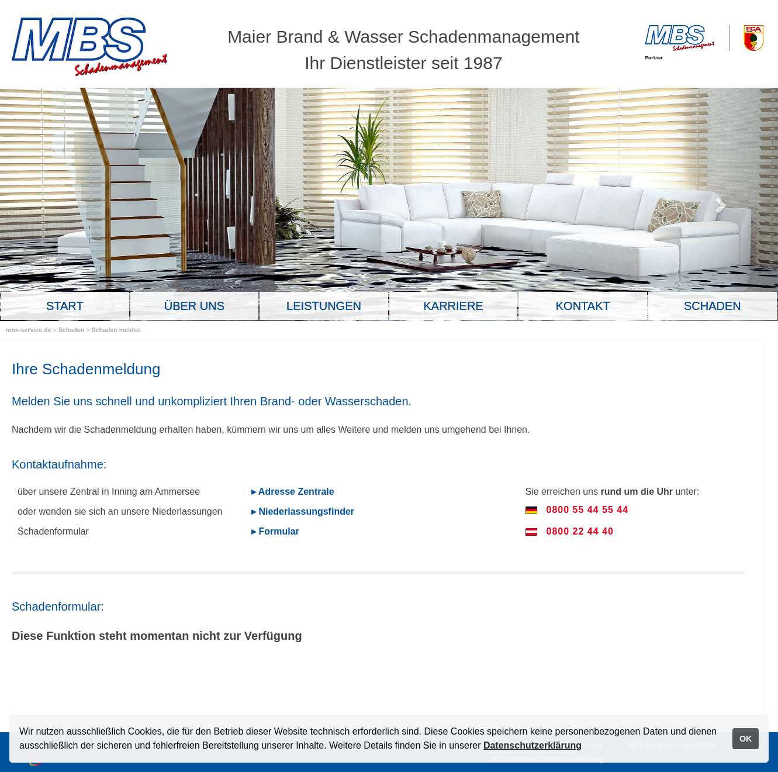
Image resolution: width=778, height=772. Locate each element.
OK (745, 738)
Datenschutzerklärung (532, 745)
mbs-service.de (28, 329)
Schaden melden (116, 329)
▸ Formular (275, 531)
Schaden (72, 329)
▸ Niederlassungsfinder (302, 511)
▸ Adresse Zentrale (292, 492)
